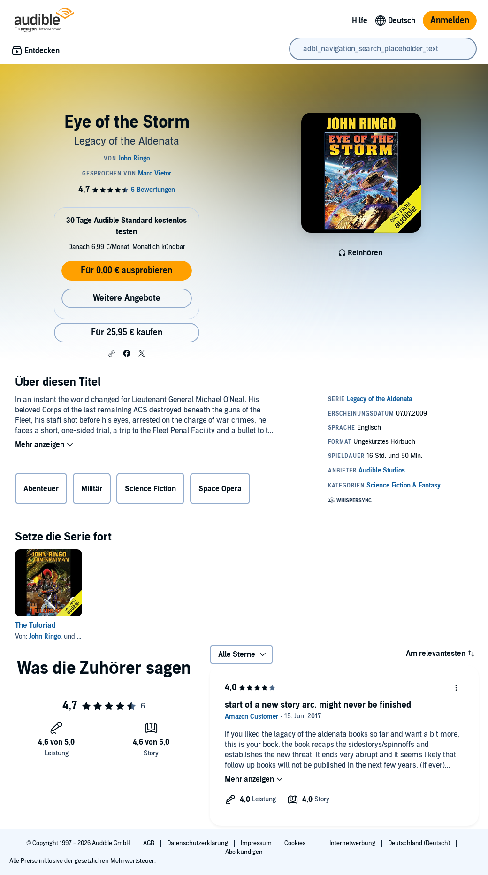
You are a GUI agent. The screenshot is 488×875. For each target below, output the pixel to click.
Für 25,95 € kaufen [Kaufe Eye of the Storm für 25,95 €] (126, 332)
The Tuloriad (35, 625)
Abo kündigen (243, 852)
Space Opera (220, 489)
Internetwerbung (353, 843)
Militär (91, 489)
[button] (111, 354)
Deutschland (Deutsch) (419, 843)
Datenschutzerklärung (198, 843)
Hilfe (359, 20)
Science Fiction (150, 489)
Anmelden (449, 20)
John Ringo (45, 636)
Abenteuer (41, 489)
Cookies (295, 843)
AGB (149, 843)
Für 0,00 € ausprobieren (126, 270)
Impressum (257, 843)
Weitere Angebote (126, 298)
